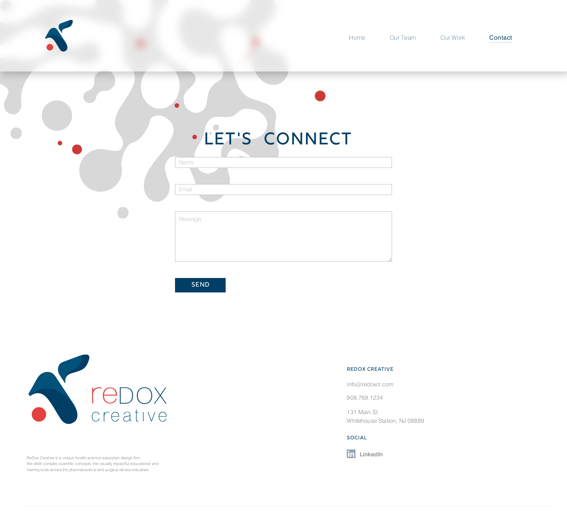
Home (357, 37)
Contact (500, 37)
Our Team (403, 37)
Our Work (452, 37)
